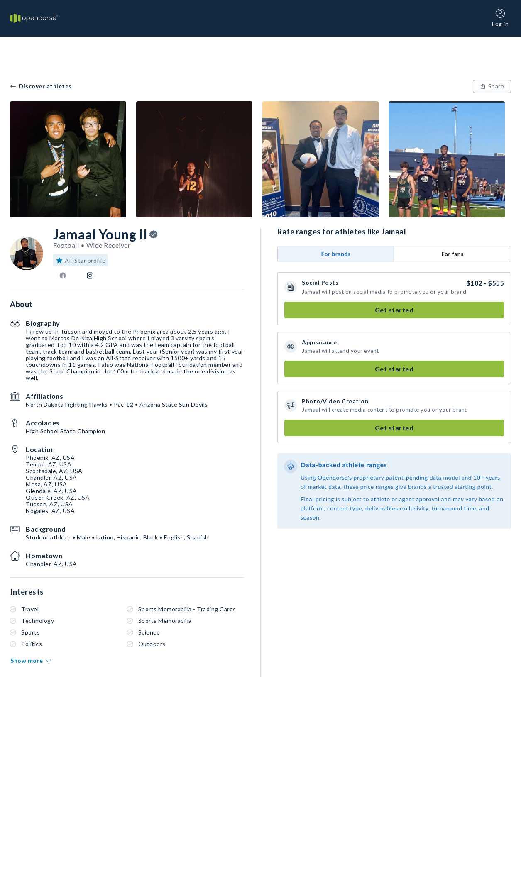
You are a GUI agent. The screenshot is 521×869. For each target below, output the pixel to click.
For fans (452, 253)
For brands (336, 253)
